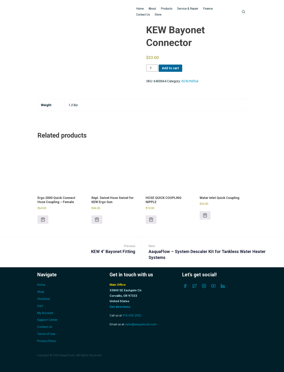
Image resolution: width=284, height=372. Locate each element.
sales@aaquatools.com (141, 324)
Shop (40, 292)
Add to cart (170, 68)
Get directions (120, 307)
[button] (42, 219)
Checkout (43, 299)
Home (140, 8)
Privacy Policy (46, 341)
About (152, 8)
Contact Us (143, 14)
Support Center (47, 320)
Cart (40, 306)
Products (166, 8)
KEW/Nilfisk (190, 81)
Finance (208, 8)
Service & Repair (187, 8)
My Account (45, 313)
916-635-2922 (132, 315)
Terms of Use (46, 334)
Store (158, 14)
